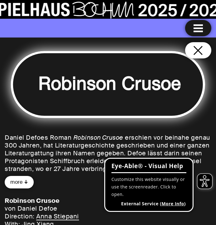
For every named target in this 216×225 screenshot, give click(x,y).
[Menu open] (198, 28)
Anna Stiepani (57, 216)
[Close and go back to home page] (198, 50)
